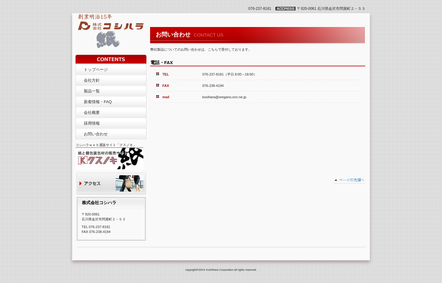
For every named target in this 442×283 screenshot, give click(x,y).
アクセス (111, 184)
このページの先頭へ (349, 181)
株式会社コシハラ (108, 27)
